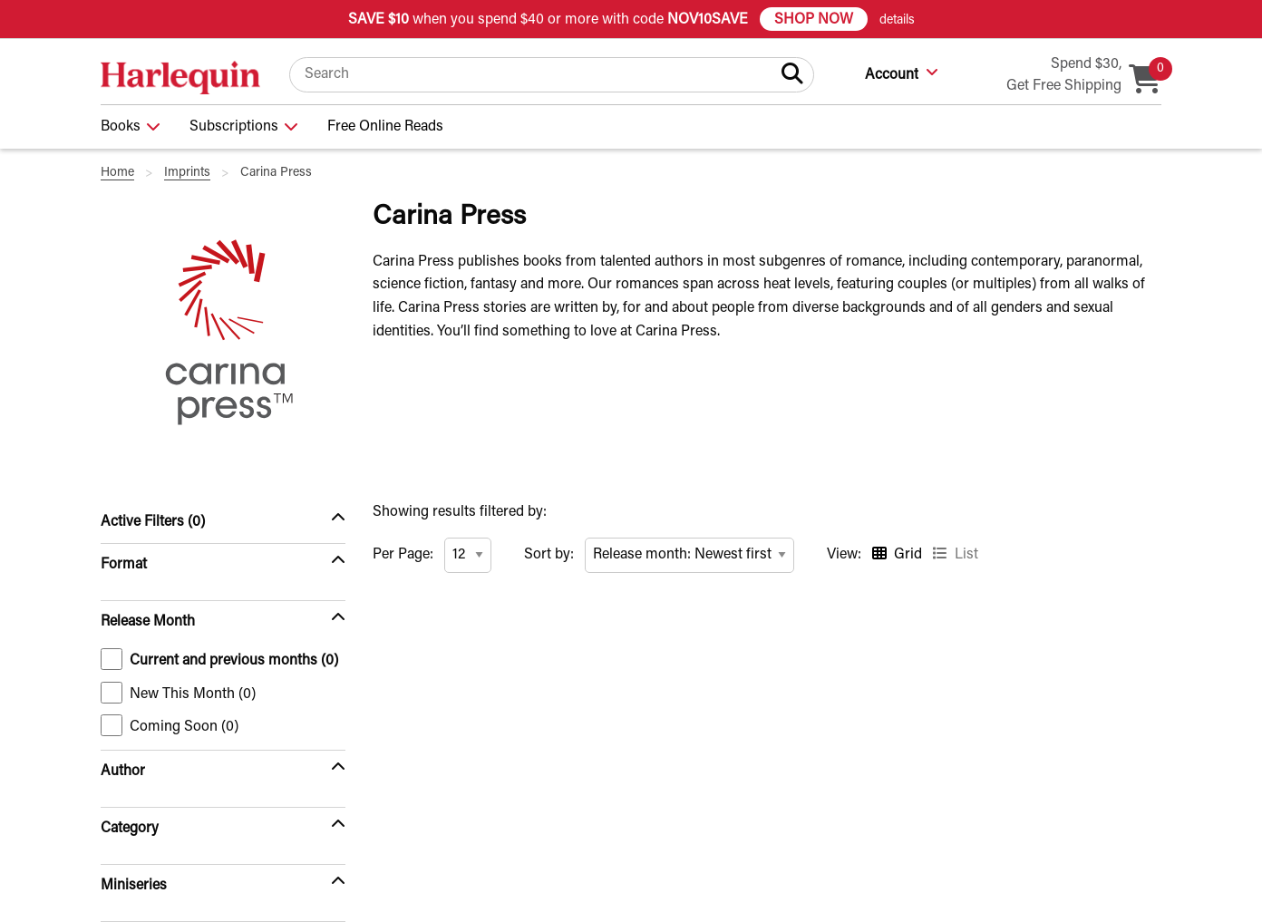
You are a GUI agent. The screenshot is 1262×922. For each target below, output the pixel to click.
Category (130, 828)
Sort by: (549, 555)
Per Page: (403, 555)
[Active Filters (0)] (223, 522)
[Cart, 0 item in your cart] (1145, 82)
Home (117, 173)
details (897, 21)
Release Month (148, 622)
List (966, 555)
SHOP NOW (813, 20)
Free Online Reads (385, 127)
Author (123, 771)
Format (124, 565)
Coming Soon (169, 725)
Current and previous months (219, 659)
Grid (908, 555)
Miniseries (134, 885)
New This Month (178, 693)
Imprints (187, 173)
